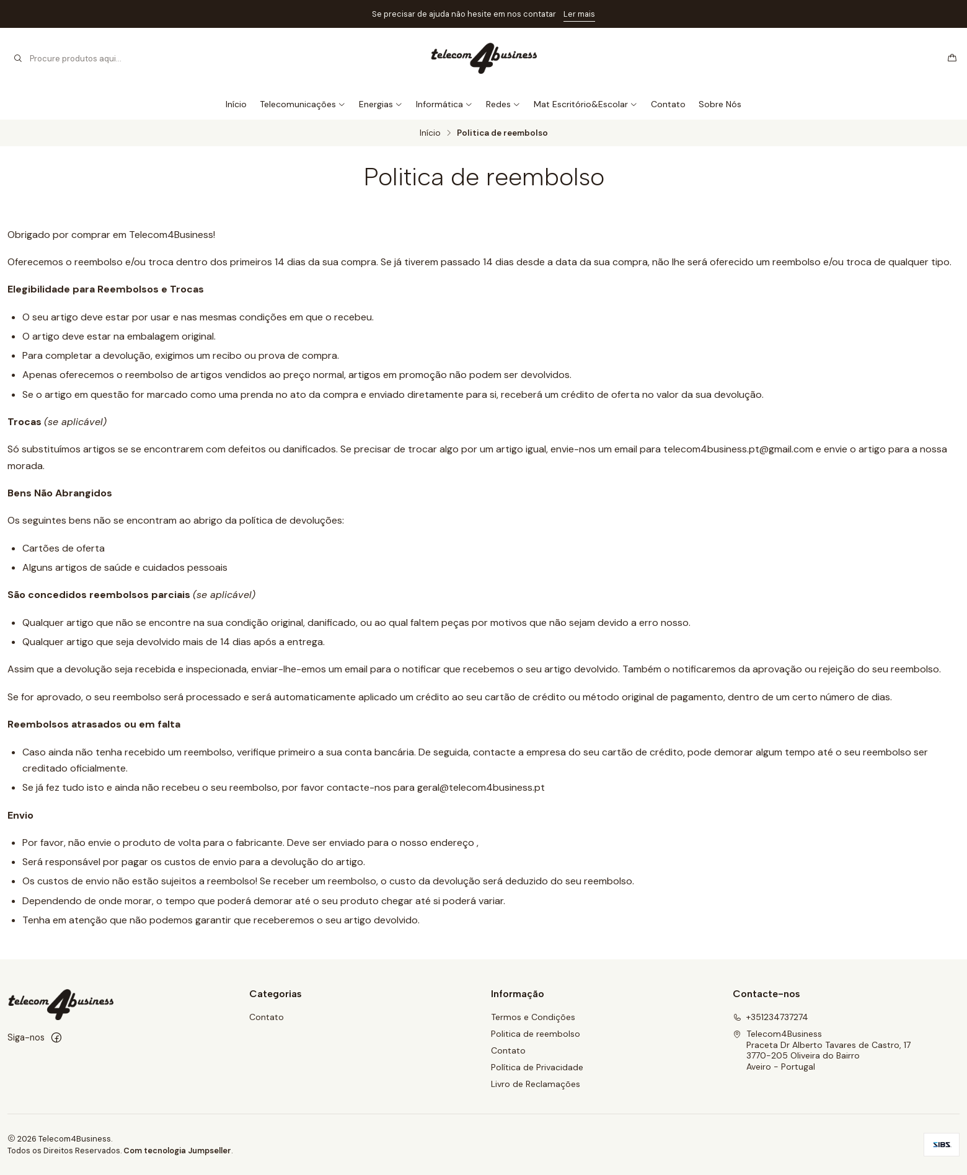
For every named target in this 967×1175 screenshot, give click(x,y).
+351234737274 (770, 1017)
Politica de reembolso (535, 1033)
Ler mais (579, 14)
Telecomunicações (303, 104)
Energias (381, 104)
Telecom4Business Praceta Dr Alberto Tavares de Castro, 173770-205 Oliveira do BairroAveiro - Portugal (822, 1050)
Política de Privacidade (537, 1067)
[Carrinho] (952, 58)
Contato (668, 104)
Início (236, 104)
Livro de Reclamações (535, 1083)
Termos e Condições (533, 1017)
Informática (444, 104)
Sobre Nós (720, 104)
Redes (503, 104)
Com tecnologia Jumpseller (177, 1150)
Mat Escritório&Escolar (586, 104)
